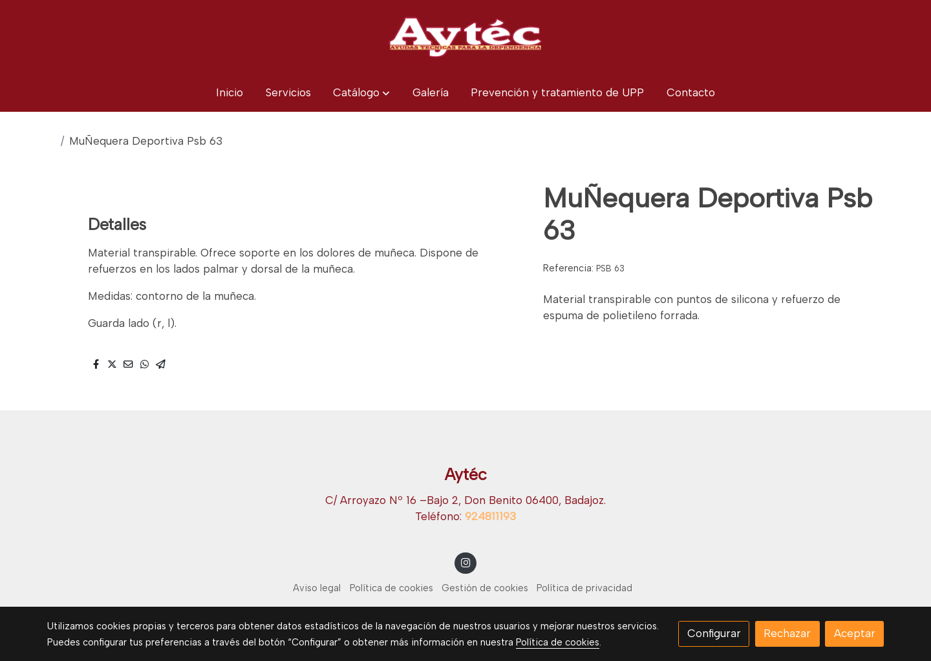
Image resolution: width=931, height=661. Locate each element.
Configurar (714, 633)
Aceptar (854, 633)
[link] (465, 37)
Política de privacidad (584, 588)
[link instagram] (465, 561)
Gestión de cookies (485, 588)
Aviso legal (317, 588)
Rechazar (787, 633)
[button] (361, 93)
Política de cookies (391, 588)
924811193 (490, 516)
